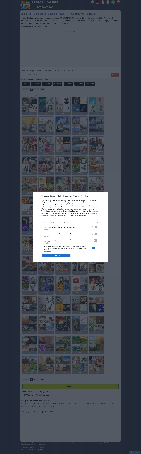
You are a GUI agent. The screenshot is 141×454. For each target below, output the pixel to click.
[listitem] (70, 223)
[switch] (94, 227)
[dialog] (70, 227)
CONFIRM (56, 255)
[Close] (104, 196)
